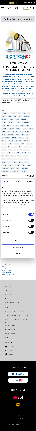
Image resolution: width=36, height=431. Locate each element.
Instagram (11, 354)
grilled (20, 162)
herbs (23, 165)
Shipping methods (18, 390)
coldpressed (5, 137)
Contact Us (9, 298)
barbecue (11, 122)
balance (4, 122)
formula (25, 156)
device (10, 146)
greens (9, 162)
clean (23, 134)
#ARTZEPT (5, 113)
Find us (8, 343)
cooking (11, 140)
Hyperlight (5, 171)
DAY (22, 143)
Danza (16, 143)
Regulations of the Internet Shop (16, 312)
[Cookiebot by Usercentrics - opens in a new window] (25, 176)
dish (31, 146)
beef (3, 125)
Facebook (11, 346)
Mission (8, 294)
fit (2, 156)
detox (3, 146)
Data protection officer (12, 302)
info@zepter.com (22, 415)
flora (7, 156)
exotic (20, 150)
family (8, 153)
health (10, 165)
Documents (9, 337)
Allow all (18, 241)
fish (29, 153)
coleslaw (21, 137)
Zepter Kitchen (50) (6, 272)
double (4, 150)
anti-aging (5, 119)
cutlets (4, 143)
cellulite (15, 131)
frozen (9, 159)
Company (9, 287)
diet (15, 146)
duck (10, 150)
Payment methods (18, 367)
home (28, 165)
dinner (26, 146)
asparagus (24, 119)
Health (19, 19)
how (18, 168)
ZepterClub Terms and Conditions (16, 315)
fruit (15, 159)
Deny (18, 253)
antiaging (26, 116)
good (3, 162)
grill (15, 162)
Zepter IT (24, 424)
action (3, 116)
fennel (24, 153)
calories (25, 128)
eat (15, 150)
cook (27, 137)
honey (12, 168)
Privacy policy (10, 325)
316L (23, 113)
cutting (10, 143)
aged (20, 116)
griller (26, 162)
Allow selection (18, 247)
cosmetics (26, 140)
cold (28, 134)
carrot (3, 131)
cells (9, 131)
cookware (18, 140)
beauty (18, 122)
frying (20, 159)
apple (11, 119)
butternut (11, 128)
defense (28, 143)
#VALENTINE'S (15, 113)
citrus (17, 134)
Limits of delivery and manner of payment (16, 321)
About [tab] (29, 181)
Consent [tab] (6, 181)
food (19, 156)
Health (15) (4, 269)
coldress (13, 137)
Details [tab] (18, 181)
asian (17, 119)
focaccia (13, 156)
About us (8, 291)
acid (29, 113)
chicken (27, 131)
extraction (27, 150)
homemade (5, 168)
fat (13, 153)
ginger (27, 159)
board (27, 125)
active (9, 116)
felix (18, 153)
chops (3, 134)
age (15, 116)
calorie (18, 128)
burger (4, 128)
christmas (10, 134)
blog (21, 125)
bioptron (15, 125)
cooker (4, 140)
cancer (31, 128)
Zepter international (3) (7, 274)
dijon (20, 146)
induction (24, 171)
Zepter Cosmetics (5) (7, 270)
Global (3, 267)
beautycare (26, 122)
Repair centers (10, 333)
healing (4, 165)
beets (8, 125)
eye (3, 153)
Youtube (10, 350)
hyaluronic (25, 168)
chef (21, 131)
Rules (7, 308)
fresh (3, 159)
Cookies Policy (10, 329)
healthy (17, 165)
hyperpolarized (15, 171)
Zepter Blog (11, 19)
